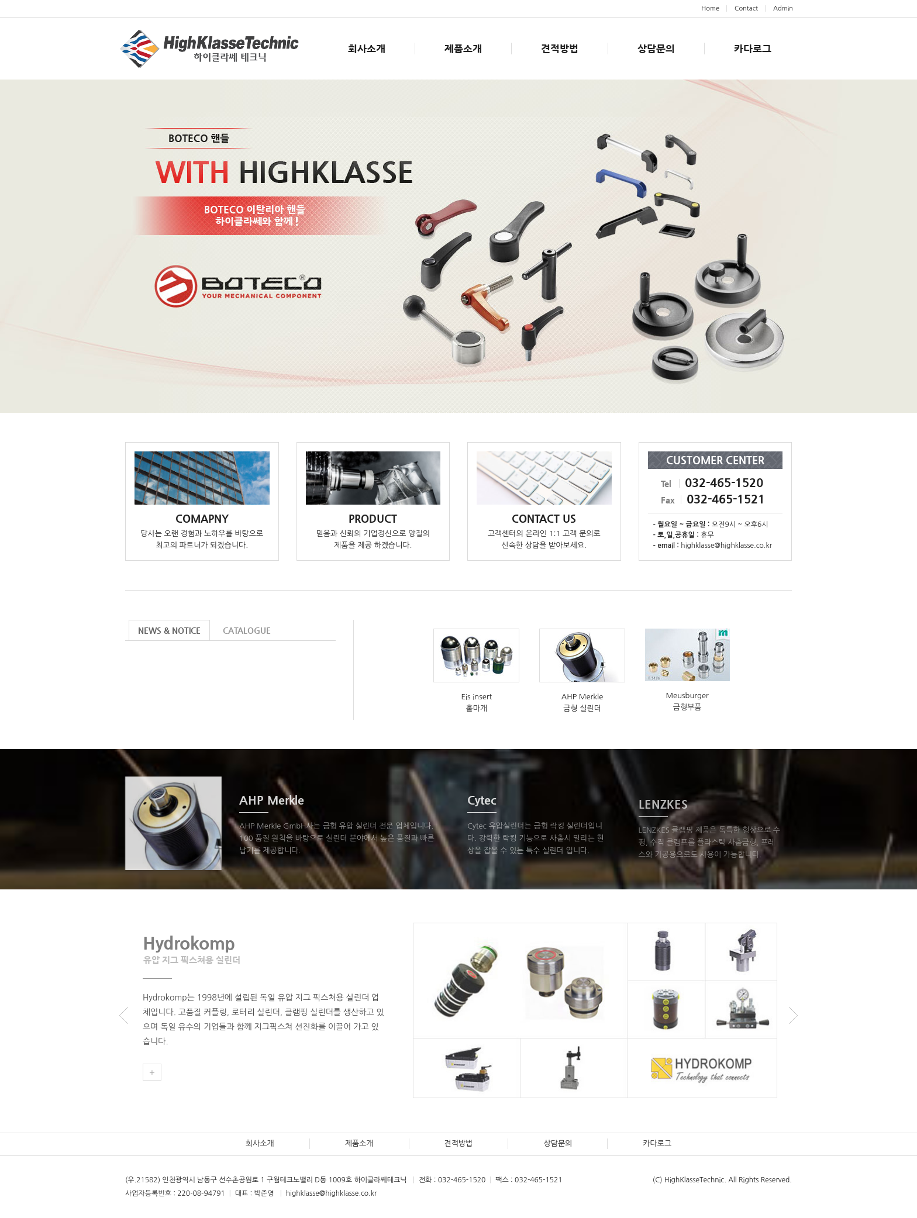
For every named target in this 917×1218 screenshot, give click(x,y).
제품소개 (463, 48)
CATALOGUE (247, 630)
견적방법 (559, 48)
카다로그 (752, 48)
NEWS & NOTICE (169, 630)
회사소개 (366, 48)
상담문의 (656, 48)
